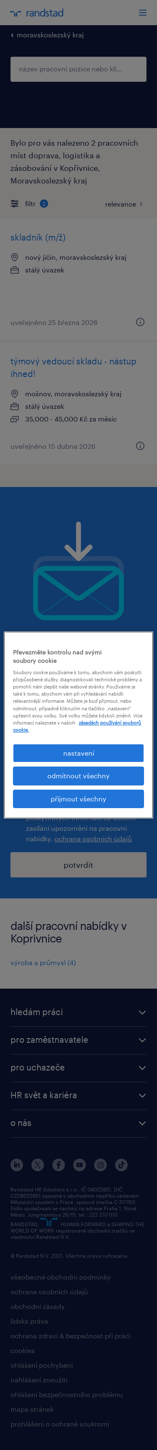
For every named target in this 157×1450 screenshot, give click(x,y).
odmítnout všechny (78, 776)
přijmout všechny (78, 799)
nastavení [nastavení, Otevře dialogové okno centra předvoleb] (78, 753)
